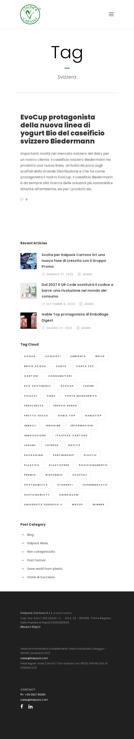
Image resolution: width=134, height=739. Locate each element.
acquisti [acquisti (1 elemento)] (53, 356)
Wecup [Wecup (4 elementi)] (77, 504)
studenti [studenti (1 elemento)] (65, 484)
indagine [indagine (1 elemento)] (53, 425)
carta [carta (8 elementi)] (61, 366)
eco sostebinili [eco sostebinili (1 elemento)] (37, 386)
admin (87, 274)
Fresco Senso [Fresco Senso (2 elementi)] (65, 405)
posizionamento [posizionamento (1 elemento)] (93, 465)
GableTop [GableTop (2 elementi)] (93, 415)
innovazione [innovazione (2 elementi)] (35, 435)
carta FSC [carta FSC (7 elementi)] (85, 366)
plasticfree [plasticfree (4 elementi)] (59, 465)
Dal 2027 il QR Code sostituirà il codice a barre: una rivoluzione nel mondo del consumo (77, 290)
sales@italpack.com (34, 658)
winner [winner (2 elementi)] (99, 504)
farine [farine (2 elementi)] (88, 386)
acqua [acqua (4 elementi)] (30, 356)
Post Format (36, 560)
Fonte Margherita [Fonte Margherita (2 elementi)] (81, 396)
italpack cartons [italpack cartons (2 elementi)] (72, 435)
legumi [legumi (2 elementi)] (30, 445)
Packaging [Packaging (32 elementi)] (33, 455)
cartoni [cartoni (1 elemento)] (31, 376)
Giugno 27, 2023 (59, 328)
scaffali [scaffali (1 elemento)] (79, 475)
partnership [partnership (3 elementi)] (63, 455)
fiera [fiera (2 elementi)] (51, 396)
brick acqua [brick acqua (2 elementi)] (35, 366)
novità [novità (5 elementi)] (74, 445)
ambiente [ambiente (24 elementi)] (78, 356)
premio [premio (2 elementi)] (30, 475)
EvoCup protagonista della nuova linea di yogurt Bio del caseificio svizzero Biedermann (62, 129)
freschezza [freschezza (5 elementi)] (34, 405)
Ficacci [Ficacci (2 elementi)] (30, 396)
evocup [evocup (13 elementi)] (67, 386)
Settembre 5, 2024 (61, 304)
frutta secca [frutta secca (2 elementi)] (36, 415)
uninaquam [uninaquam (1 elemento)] (68, 494)
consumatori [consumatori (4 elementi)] (60, 376)
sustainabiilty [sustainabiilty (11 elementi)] (37, 494)
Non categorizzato (41, 551)
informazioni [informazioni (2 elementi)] (81, 425)
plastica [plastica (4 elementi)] (31, 465)
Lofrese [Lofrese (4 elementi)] (52, 445)
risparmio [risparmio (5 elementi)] (54, 475)
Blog (30, 535)
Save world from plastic (45, 569)
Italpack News (37, 543)
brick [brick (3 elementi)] (100, 356)
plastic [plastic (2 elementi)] (90, 455)
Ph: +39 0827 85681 (33, 694)
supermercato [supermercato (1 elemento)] (95, 484)
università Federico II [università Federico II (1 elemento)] (43, 504)
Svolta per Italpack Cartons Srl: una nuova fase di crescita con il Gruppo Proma (74, 260)
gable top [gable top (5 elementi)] (66, 415)
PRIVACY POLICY (30, 627)
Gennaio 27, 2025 (60, 274)
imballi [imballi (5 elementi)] (30, 425)
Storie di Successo (41, 577)
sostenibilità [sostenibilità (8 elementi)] (36, 484)
